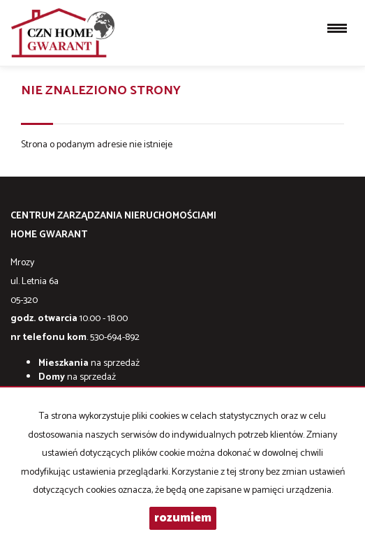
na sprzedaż (89, 363)
